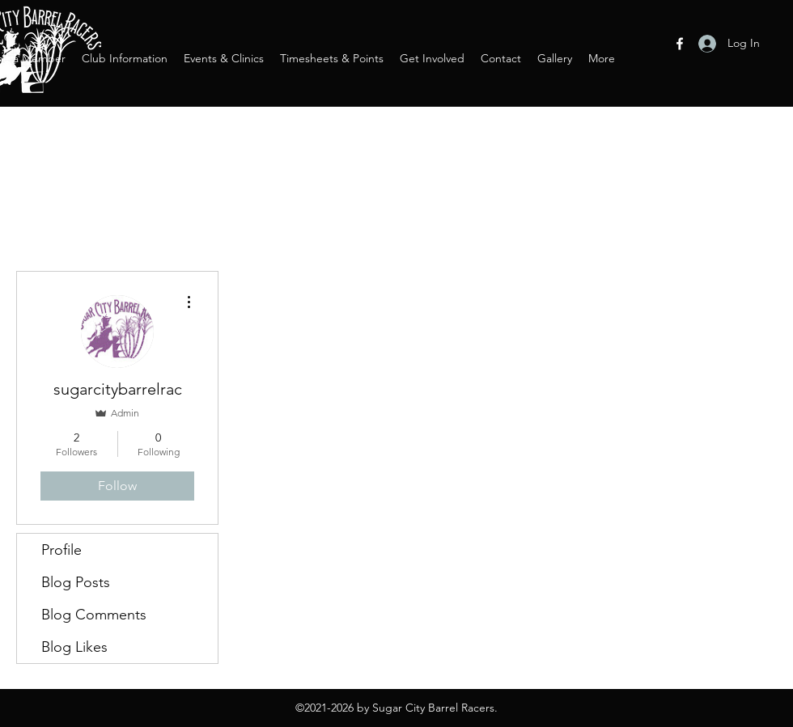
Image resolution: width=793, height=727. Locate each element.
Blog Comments (93, 614)
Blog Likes (74, 647)
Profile (61, 550)
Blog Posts (75, 582)
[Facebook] (680, 44)
